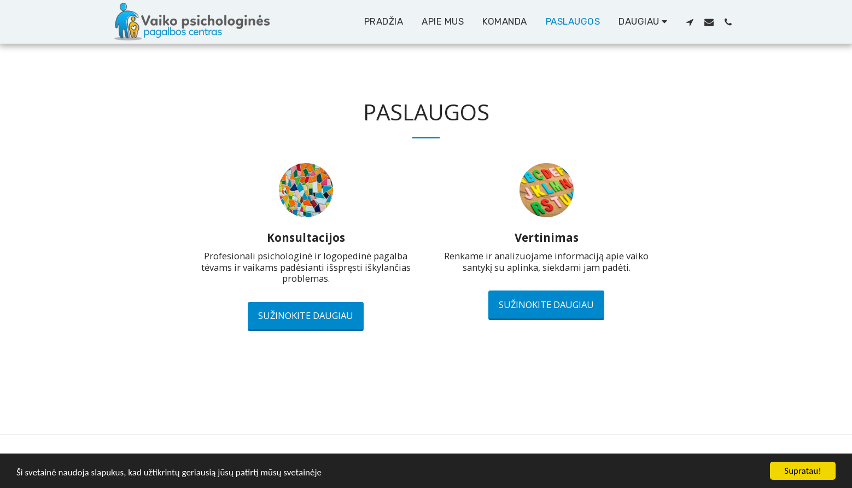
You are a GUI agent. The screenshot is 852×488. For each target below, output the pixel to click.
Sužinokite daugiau (305, 315)
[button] (690, 22)
